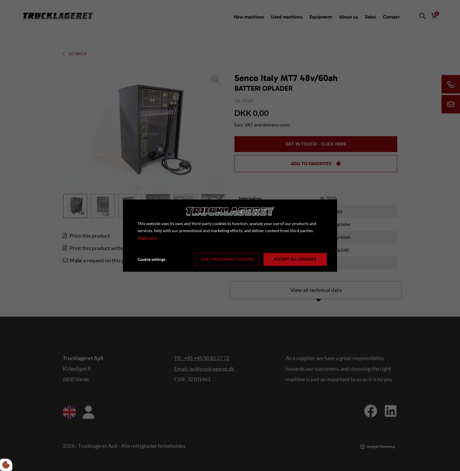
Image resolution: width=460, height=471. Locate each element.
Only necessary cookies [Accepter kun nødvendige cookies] (227, 259)
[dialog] (230, 235)
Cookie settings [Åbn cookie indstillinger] (151, 259)
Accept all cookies (295, 259)
